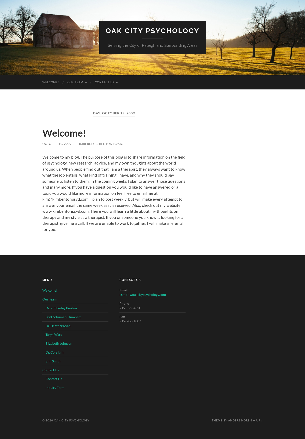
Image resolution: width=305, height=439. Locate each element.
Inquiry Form (55, 387)
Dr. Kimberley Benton (61, 308)
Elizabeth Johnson (59, 343)
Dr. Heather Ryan (58, 326)
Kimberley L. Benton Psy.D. (100, 143)
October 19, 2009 (57, 143)
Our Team (75, 82)
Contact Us (104, 82)
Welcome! (50, 82)
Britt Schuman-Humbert (63, 317)
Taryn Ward (54, 334)
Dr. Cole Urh (55, 352)
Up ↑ (259, 420)
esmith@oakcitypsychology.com (142, 294)
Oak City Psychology (153, 31)
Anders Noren (240, 420)
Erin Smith (53, 361)
